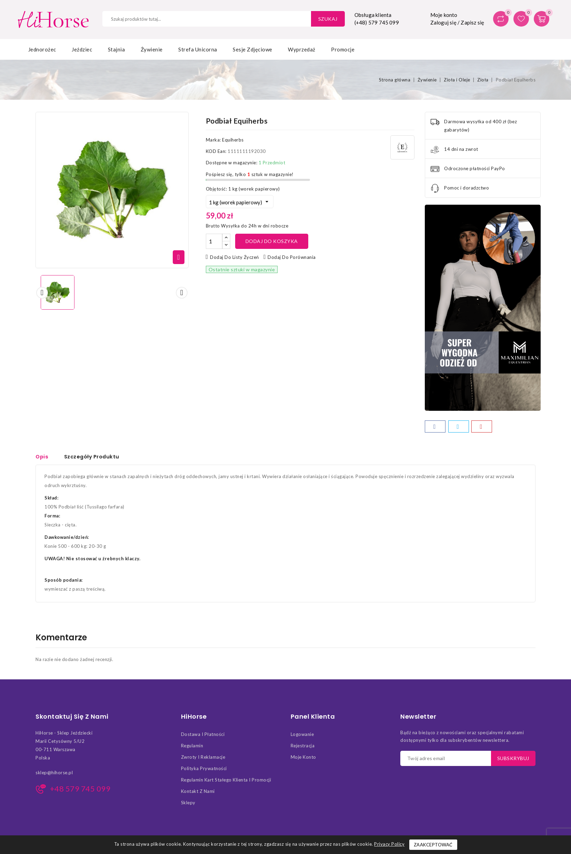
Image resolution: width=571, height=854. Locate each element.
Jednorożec (42, 49)
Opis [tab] (42, 456)
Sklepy (188, 804)
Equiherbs (233, 140)
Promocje (342, 49)
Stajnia (116, 49)
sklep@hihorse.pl (54, 774)
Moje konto (303, 759)
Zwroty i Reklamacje (203, 759)
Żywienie (152, 49)
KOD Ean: (216, 151)
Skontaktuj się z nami (72, 718)
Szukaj (328, 19)
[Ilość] (214, 241)
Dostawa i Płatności (203, 736)
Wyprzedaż (301, 49)
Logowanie (302, 736)
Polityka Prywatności (204, 770)
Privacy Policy (389, 844)
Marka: (213, 140)
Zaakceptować (433, 844)
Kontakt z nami (198, 793)
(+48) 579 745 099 (376, 22)
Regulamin (192, 747)
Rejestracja (303, 747)
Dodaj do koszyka (272, 241)
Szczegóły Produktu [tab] (93, 456)
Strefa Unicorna (197, 49)
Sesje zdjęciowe (252, 49)
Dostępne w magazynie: (232, 162)
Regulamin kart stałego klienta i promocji (226, 782)
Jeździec (82, 49)
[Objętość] (239, 201)
